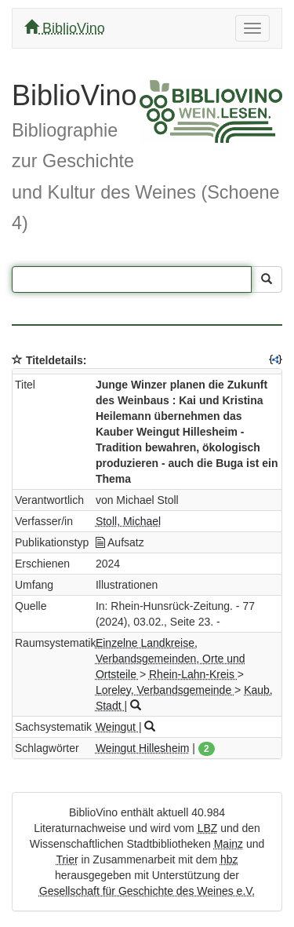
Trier (67, 859)
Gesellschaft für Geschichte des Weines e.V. (147, 891)
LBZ (208, 828)
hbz (229, 859)
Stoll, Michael (128, 521)
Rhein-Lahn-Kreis (193, 674)
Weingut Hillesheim (143, 748)
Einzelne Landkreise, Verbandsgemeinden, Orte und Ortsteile (170, 659)
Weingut (117, 727)
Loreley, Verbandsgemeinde (165, 690)
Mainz (228, 844)
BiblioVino (64, 28)
